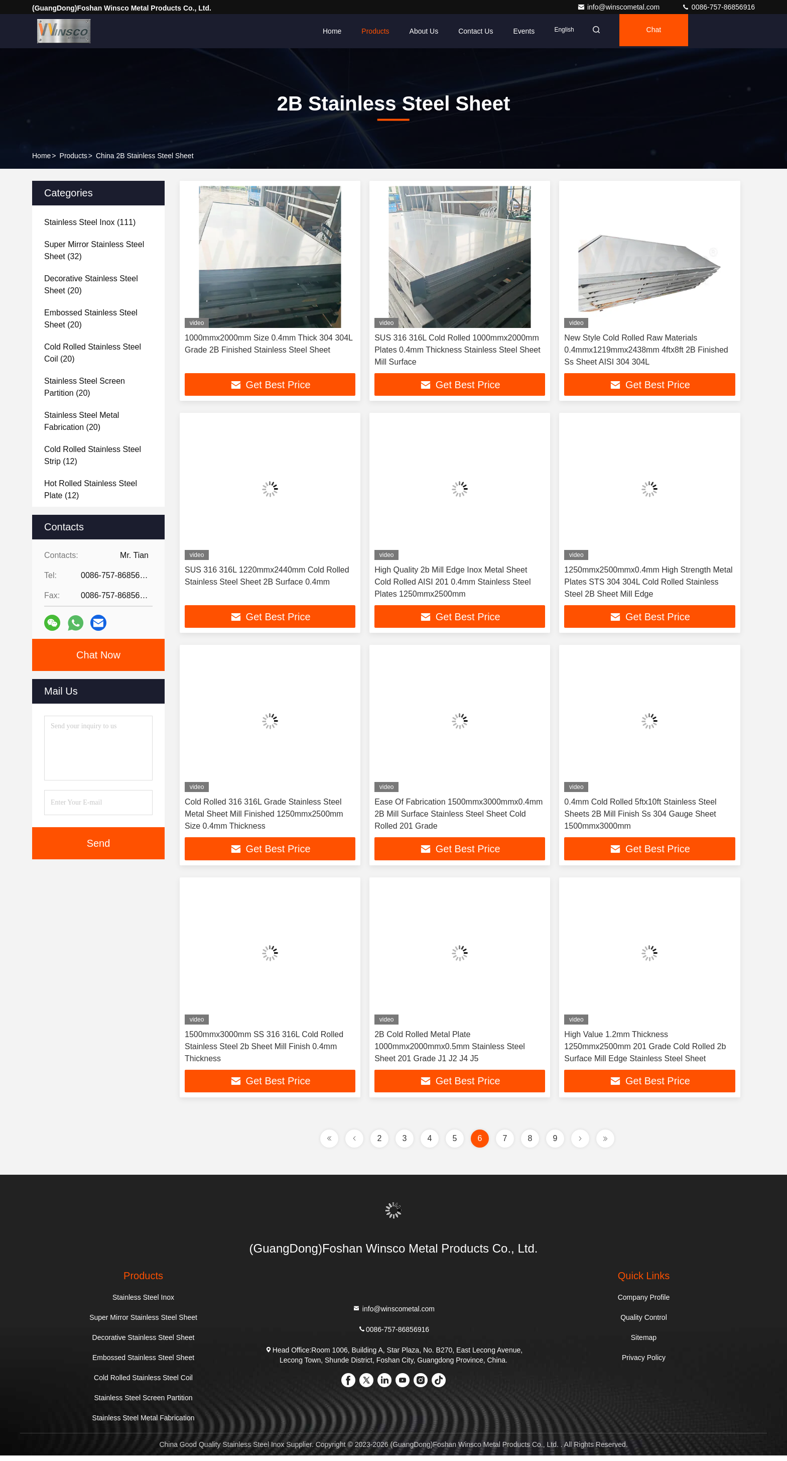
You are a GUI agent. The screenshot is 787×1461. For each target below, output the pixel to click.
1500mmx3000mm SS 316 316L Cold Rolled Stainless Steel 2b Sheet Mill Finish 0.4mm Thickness (264, 1050)
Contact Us (475, 31)
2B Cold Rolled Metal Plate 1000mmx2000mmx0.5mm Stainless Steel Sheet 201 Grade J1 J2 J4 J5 (449, 1050)
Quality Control (643, 1323)
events (524, 31)
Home (332, 31)
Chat (662, 31)
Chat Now (98, 654)
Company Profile (644, 1303)
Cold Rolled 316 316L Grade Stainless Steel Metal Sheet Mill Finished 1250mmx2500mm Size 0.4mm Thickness (264, 817)
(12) (92, 455)
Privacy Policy (644, 1363)
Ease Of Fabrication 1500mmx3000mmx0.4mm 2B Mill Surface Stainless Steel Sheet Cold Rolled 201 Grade (458, 817)
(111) (90, 222)
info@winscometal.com (619, 7)
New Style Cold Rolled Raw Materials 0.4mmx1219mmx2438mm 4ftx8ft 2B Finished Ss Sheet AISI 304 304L (646, 349)
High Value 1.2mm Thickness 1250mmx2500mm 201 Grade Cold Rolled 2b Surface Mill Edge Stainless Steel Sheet (645, 1050)
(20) (91, 284)
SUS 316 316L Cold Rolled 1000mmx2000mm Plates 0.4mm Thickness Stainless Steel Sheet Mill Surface (457, 349)
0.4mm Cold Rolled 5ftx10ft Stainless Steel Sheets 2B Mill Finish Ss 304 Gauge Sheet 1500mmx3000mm (640, 817)
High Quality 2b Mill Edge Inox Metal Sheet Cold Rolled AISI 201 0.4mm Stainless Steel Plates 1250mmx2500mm (452, 583)
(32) (94, 250)
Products (375, 31)
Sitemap (644, 1343)
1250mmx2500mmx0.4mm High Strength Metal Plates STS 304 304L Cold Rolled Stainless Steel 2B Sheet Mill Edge (648, 583)
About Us (424, 31)
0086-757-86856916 (718, 7)
